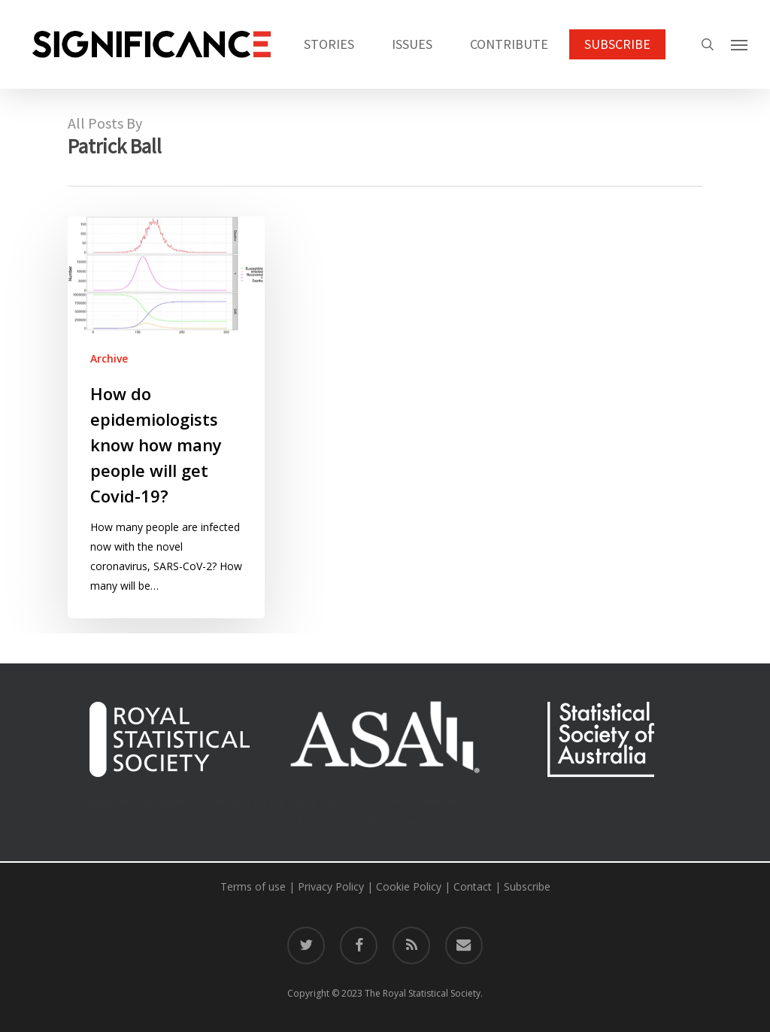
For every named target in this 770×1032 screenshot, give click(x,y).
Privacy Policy (331, 886)
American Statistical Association (487, 801)
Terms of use (253, 886)
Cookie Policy (408, 886)
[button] (740, 44)
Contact (472, 886)
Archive (109, 358)
